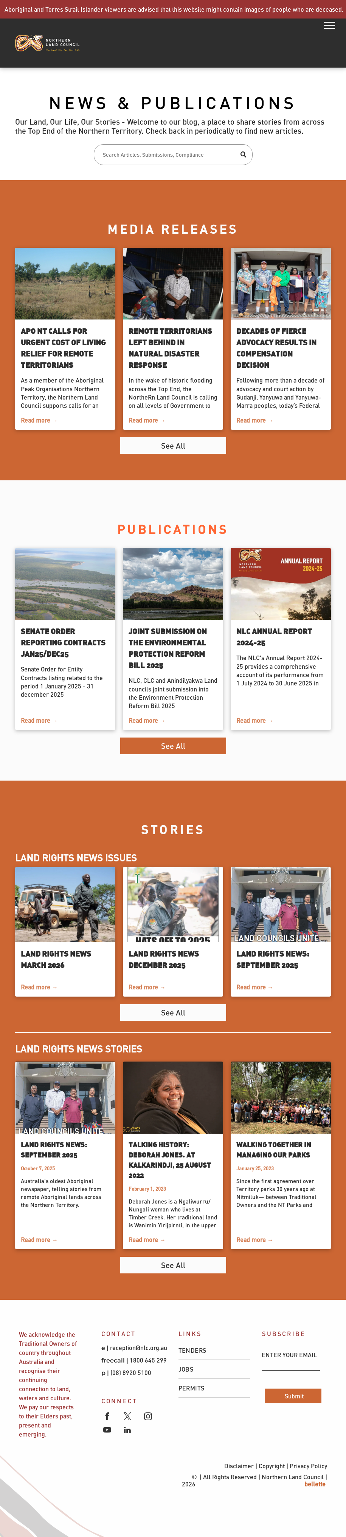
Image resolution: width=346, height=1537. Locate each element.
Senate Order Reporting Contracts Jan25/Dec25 (63, 642)
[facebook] (107, 1417)
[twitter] (127, 1417)
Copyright (272, 1465)
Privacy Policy (308, 1465)
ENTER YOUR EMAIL (289, 1354)
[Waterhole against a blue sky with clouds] (173, 584)
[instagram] (148, 1417)
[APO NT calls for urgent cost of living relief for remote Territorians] (65, 283)
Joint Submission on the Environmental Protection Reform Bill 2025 (168, 648)
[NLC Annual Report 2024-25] (281, 584)
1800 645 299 (148, 1360)
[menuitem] (214, 1350)
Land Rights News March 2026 (56, 959)
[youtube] (107, 1431)
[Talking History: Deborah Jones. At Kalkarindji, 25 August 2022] (173, 1098)
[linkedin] (127, 1431)
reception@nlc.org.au (138, 1347)
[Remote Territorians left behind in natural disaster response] (173, 283)
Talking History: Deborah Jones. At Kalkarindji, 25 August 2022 (170, 1159)
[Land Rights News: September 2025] (281, 904)
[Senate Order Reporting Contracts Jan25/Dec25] (65, 584)
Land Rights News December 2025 (164, 959)
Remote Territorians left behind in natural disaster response (170, 347)
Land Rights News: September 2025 (272, 959)
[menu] (329, 25)
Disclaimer (239, 1465)
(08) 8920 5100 (131, 1372)
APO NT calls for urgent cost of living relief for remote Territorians (63, 347)
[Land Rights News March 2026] (65, 904)
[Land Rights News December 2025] (173, 904)
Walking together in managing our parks (273, 1149)
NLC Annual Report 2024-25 (274, 636)
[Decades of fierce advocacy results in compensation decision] (281, 283)
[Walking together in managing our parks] (281, 1098)
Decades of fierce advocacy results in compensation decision (276, 347)
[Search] (173, 154)
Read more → (39, 420)
